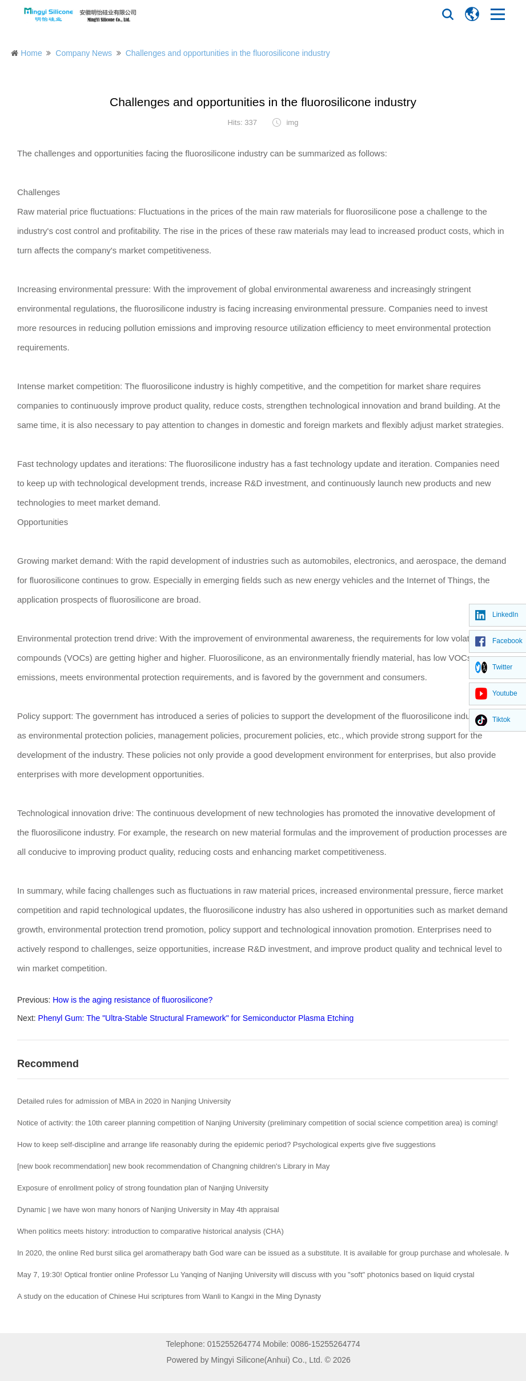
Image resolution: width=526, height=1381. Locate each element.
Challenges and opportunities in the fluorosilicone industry (228, 53)
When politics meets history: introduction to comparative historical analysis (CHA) (150, 1231)
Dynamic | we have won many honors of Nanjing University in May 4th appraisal (148, 1209)
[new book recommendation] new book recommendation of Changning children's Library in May (173, 1166)
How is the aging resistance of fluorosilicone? (132, 999)
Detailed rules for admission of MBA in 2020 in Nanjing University (124, 1101)
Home (31, 53)
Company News (83, 53)
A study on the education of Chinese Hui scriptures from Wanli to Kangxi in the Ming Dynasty (169, 1296)
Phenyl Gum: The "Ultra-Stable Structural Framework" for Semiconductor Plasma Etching (196, 1018)
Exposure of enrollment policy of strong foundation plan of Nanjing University (142, 1188)
